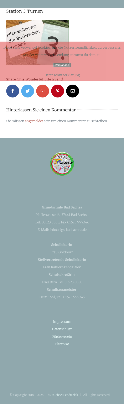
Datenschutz (62, 329)
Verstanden (62, 65)
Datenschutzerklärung (62, 75)
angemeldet (34, 121)
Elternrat (62, 344)
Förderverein (62, 336)
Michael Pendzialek (65, 395)
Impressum (62, 321)
